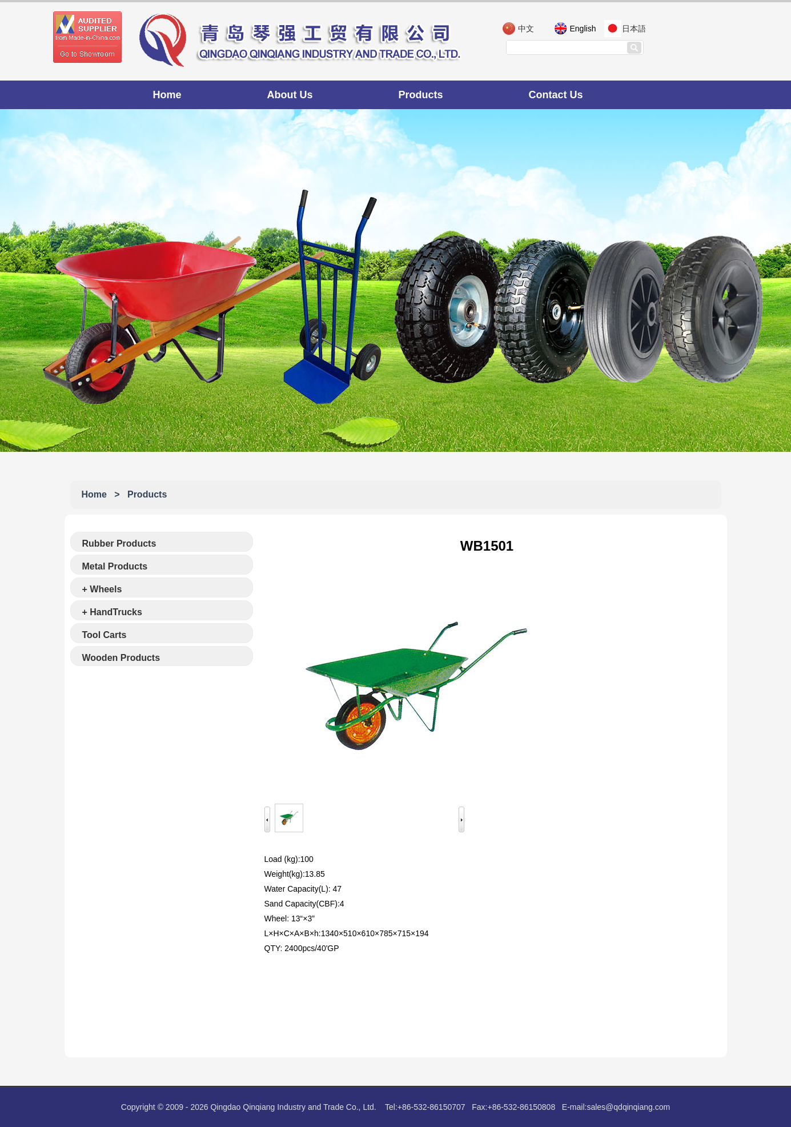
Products (421, 95)
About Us (290, 95)
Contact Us (556, 95)
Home (167, 95)
